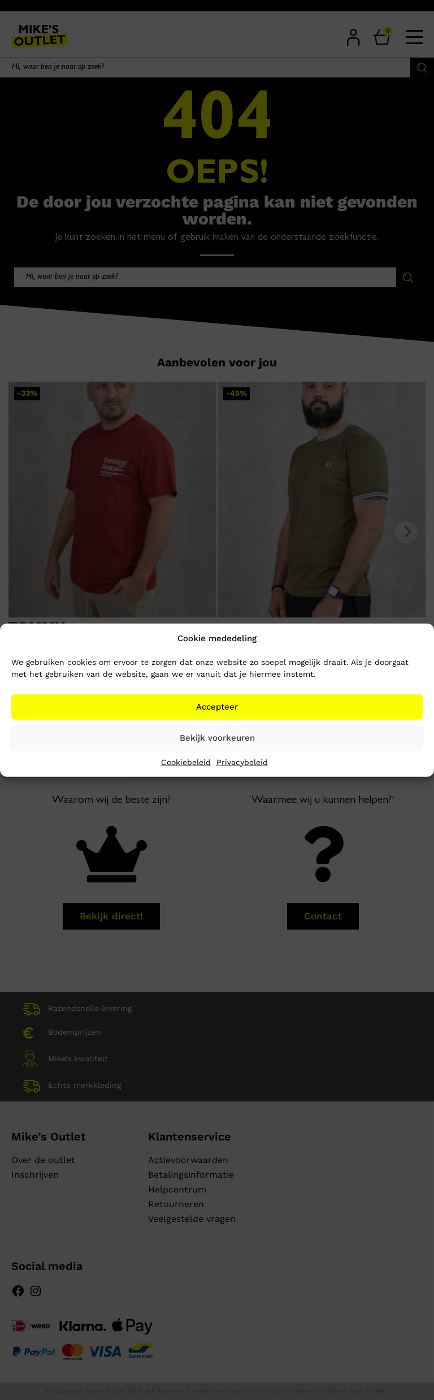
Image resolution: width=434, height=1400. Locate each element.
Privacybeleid (242, 761)
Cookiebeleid (186, 761)
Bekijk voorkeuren (217, 738)
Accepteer (217, 707)
